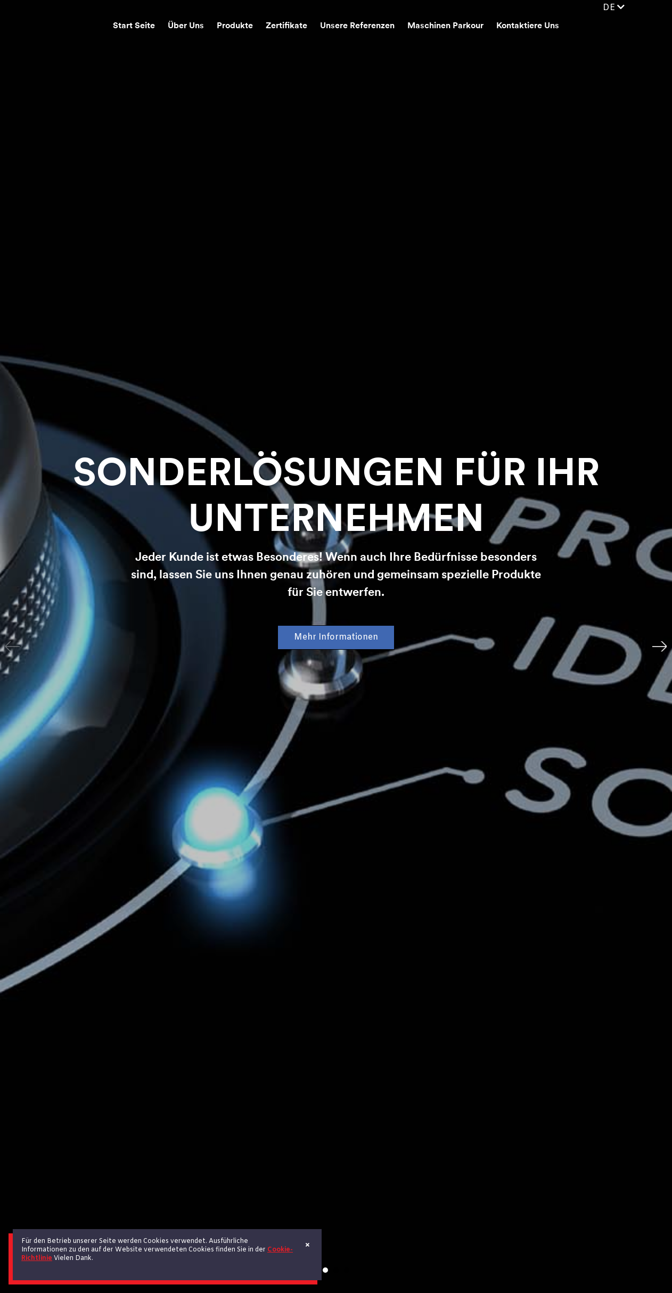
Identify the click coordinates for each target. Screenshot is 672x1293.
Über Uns (186, 26)
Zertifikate (286, 26)
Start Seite (134, 26)
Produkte (235, 26)
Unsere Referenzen (357, 26)
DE (614, 7)
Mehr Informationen (336, 637)
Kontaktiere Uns (527, 26)
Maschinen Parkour (445, 26)
